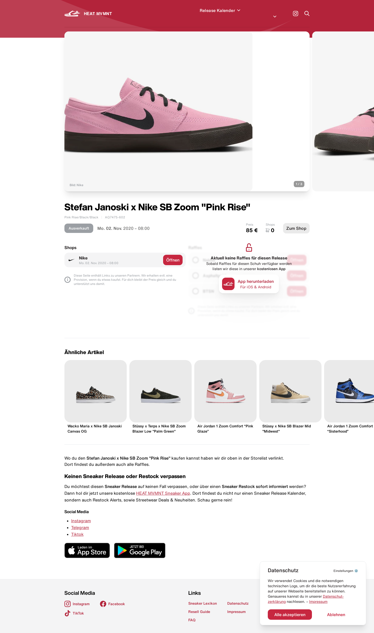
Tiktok (77, 528)
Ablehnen (336, 614)
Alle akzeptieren (289, 614)
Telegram (80, 521)
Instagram (81, 514)
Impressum (318, 601)
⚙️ (345, 570)
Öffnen (172, 254)
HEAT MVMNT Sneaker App (163, 487)
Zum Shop (296, 222)
